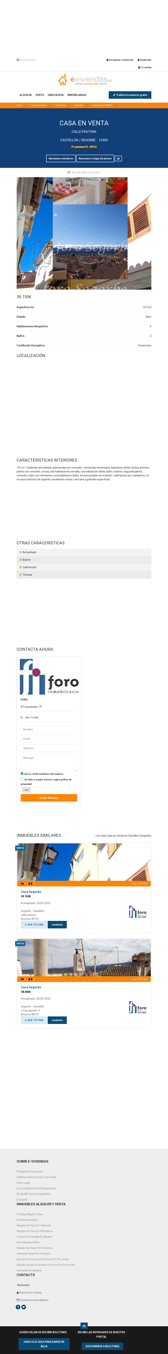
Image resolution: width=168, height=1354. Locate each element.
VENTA (40, 94)
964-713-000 (34, 924)
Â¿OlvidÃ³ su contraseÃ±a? (33, 1194)
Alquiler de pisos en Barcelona (34, 1231)
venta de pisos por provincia (34, 1253)
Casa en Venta (39, 105)
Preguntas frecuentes (30, 1171)
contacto (57, 924)
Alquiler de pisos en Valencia (34, 1225)
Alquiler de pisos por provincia (34, 1247)
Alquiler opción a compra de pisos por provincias (46, 1264)
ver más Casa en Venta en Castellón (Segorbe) (122, 835)
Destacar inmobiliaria (29, 1270)
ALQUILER (25, 94)
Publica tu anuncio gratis (130, 94)
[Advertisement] (84, 26)
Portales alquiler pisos (30, 1214)
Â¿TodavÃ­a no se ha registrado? (36, 1188)
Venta (20, 848)
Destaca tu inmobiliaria (34, 1300)
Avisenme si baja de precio (95, 158)
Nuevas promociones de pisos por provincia (42, 1259)
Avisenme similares (61, 158)
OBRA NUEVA (56, 94)
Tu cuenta (144, 67)
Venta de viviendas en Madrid (34, 1236)
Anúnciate (23, 1285)
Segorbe (78, 105)
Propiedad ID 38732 (102, 105)
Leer (26, 789)
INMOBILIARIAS (76, 94)
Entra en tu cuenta (30, 1292)
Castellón (60, 105)
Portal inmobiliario (27, 1219)
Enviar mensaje (48, 797)
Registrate (144, 60)
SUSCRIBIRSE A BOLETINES (102, 1346)
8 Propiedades (31, 706)
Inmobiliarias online (28, 1242)
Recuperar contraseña (119, 60)
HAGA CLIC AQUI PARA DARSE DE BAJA (44, 1344)
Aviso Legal (23, 1182)
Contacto (22, 1199)
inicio (19, 105)
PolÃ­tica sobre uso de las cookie (36, 1177)
